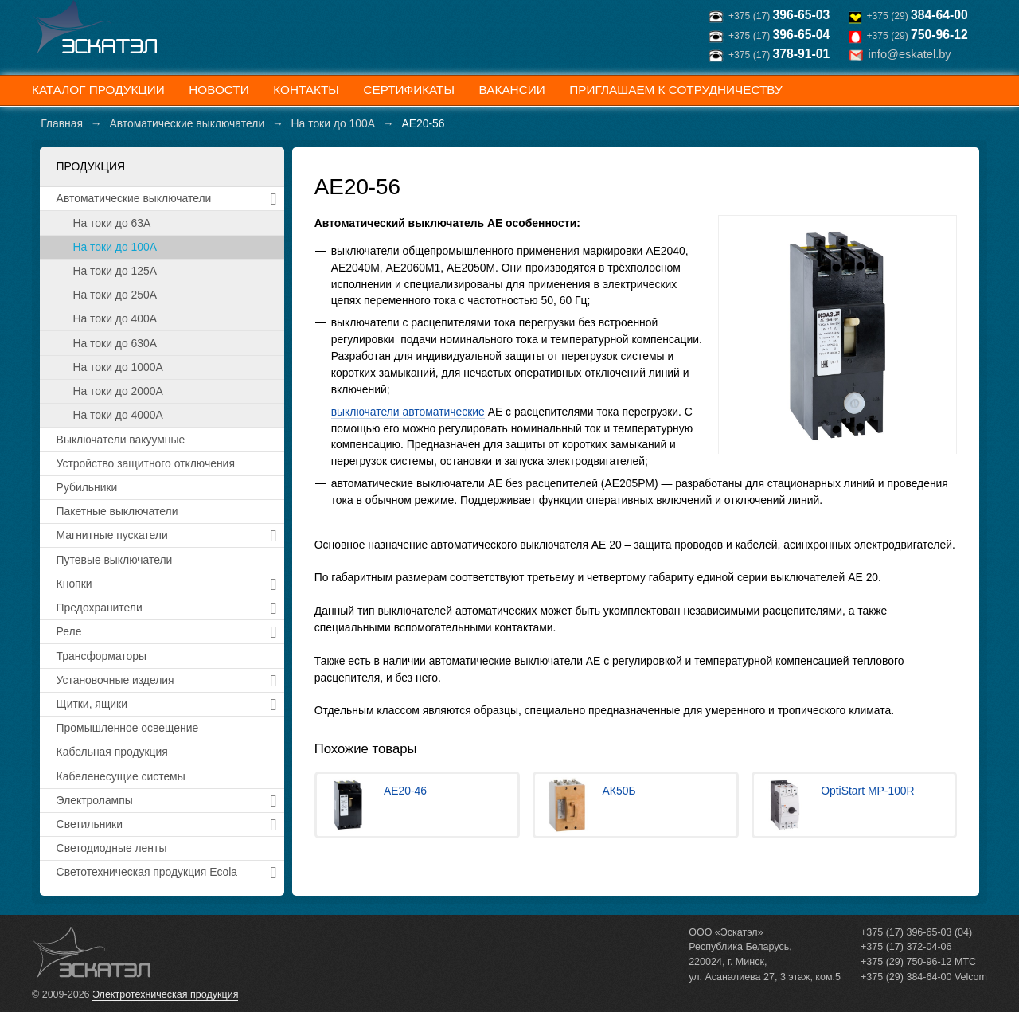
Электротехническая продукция (165, 994)
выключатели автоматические (408, 411)
